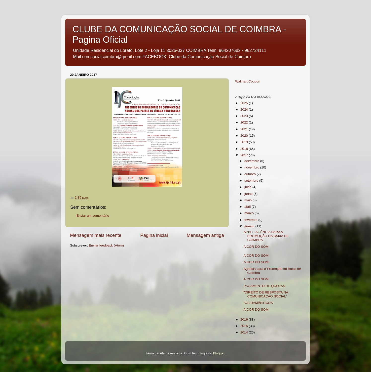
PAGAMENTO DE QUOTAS (264, 286)
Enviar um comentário (92, 215)
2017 (244, 155)
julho (248, 187)
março (249, 213)
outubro (250, 174)
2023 (244, 116)
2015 (244, 326)
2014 (244, 332)
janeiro (249, 226)
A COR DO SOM (256, 246)
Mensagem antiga (205, 235)
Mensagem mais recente (95, 235)
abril (248, 206)
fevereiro (251, 220)
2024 (244, 109)
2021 (244, 129)
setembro (251, 180)
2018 (244, 149)
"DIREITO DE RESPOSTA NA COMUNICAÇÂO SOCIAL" (266, 294)
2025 (244, 103)
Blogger (218, 353)
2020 (244, 135)
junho (249, 194)
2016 (244, 319)
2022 (244, 122)
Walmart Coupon (247, 81)
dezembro (252, 161)
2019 (244, 142)
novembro (252, 167)
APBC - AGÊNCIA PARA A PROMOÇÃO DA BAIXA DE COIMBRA (266, 236)
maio (248, 200)
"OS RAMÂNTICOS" (259, 303)
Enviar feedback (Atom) (106, 245)
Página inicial (154, 235)
